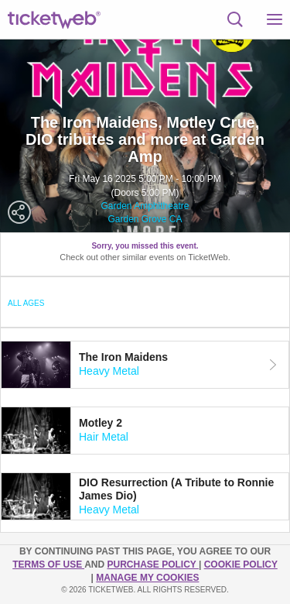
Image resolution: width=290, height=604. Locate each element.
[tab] (145, 365)
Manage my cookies (147, 577)
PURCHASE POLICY (152, 564)
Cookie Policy (241, 564)
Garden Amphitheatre (145, 206)
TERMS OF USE (48, 564)
